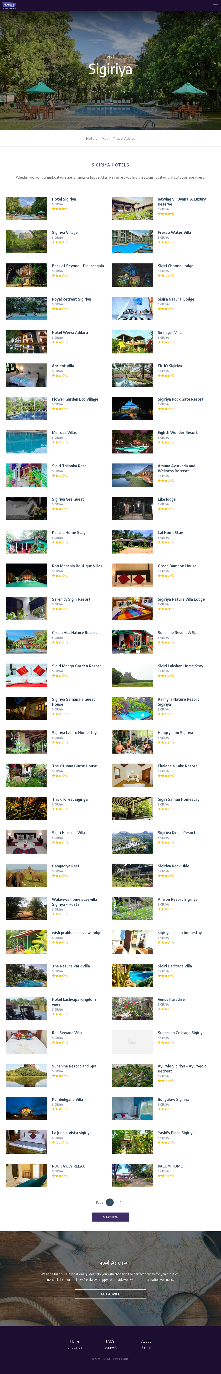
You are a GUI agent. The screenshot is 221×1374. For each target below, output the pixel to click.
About (146, 1341)
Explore (92, 91)
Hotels (91, 138)
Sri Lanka (109, 91)
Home (74, 1341)
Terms (146, 1347)
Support (110, 1347)
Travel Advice (124, 138)
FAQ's (110, 1341)
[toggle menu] (213, 5)
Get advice (110, 1294)
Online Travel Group (115, 1359)
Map (105, 138)
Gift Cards (74, 1347)
